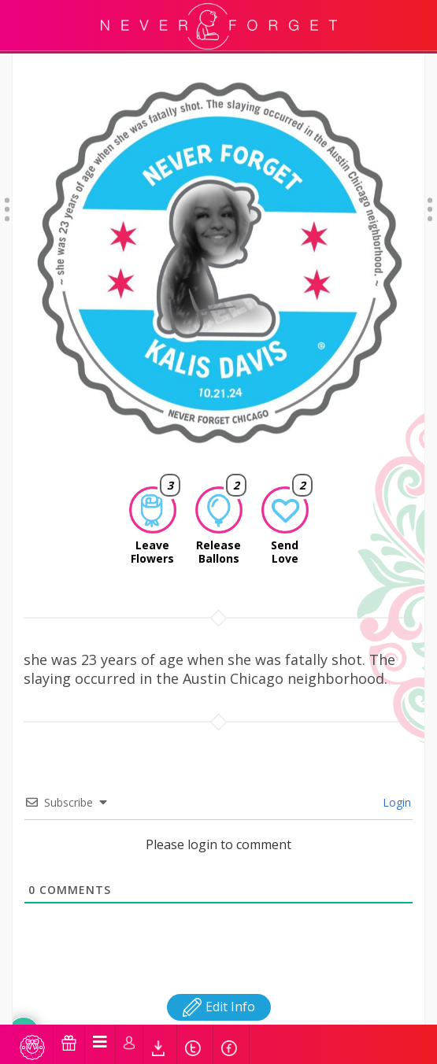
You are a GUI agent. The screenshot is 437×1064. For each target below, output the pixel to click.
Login (395, 781)
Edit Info (219, 986)
